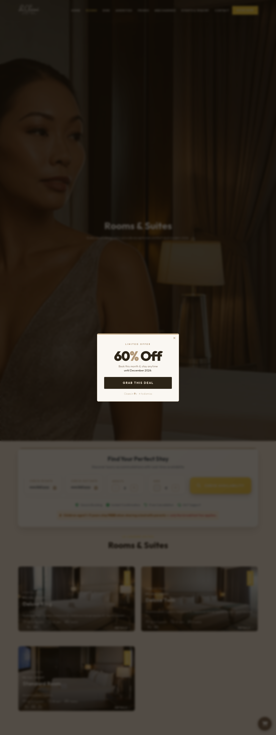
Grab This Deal (138, 383)
